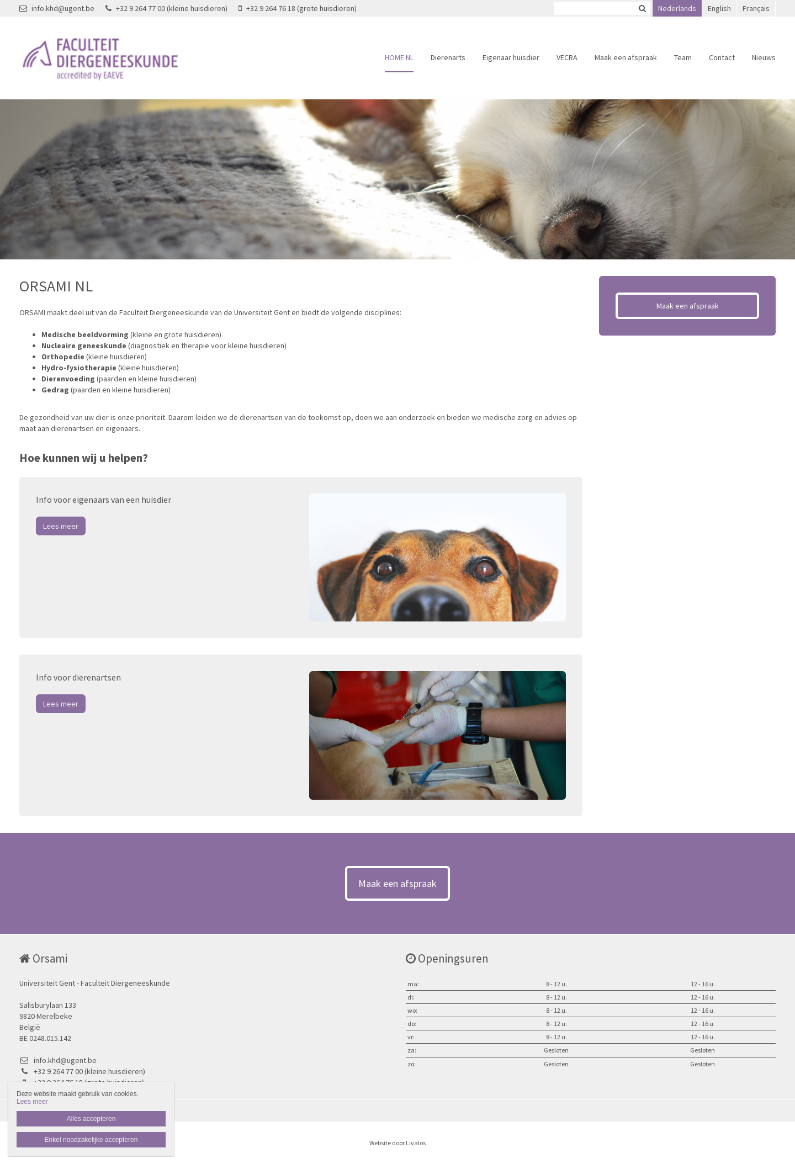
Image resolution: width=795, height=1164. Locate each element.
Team (683, 57)
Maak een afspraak (626, 57)
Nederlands (677, 8)
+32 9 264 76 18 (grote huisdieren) (298, 8)
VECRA (566, 57)
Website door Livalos (397, 1143)
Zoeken (642, 8)
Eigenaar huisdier (511, 57)
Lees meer (60, 526)
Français (756, 8)
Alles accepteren (91, 1119)
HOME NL (399, 57)
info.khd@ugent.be (56, 8)
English (719, 8)
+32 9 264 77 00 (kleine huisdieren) (166, 8)
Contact (722, 57)
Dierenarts (448, 57)
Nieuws (764, 57)
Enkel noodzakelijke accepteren (91, 1140)
